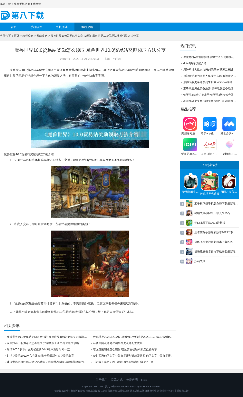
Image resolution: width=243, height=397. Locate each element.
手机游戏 (62, 27)
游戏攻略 (41, 35)
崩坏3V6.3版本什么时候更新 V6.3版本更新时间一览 (38, 349)
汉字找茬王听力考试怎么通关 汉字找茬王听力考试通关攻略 (43, 343)
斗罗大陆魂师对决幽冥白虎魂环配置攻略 (117, 343)
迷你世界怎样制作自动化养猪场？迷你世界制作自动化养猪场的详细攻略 (48, 361)
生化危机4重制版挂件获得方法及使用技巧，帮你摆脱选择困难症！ (211, 57)
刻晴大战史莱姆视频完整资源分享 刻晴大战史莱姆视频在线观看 (211, 101)
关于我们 (102, 379)
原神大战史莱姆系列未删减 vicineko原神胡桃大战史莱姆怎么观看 (211, 82)
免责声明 (132, 379)
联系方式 (117, 379)
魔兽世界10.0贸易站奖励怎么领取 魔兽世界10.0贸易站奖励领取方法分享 (48, 336)
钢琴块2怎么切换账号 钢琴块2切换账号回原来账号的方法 (211, 94)
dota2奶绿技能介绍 (195, 63)
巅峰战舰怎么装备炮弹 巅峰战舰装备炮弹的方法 (211, 88)
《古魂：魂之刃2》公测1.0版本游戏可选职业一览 (123, 361)
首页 (14, 27)
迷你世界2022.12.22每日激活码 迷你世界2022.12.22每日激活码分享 (134, 336)
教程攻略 (87, 27)
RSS (144, 379)
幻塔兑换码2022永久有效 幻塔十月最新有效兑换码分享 (40, 355)
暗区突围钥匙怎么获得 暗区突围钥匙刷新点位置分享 (125, 349)
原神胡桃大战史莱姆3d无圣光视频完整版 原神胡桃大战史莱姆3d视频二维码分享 (211, 69)
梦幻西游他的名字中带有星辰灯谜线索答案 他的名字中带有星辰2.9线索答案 (134, 355)
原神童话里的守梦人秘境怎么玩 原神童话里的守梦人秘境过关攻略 (211, 75)
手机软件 (36, 27)
